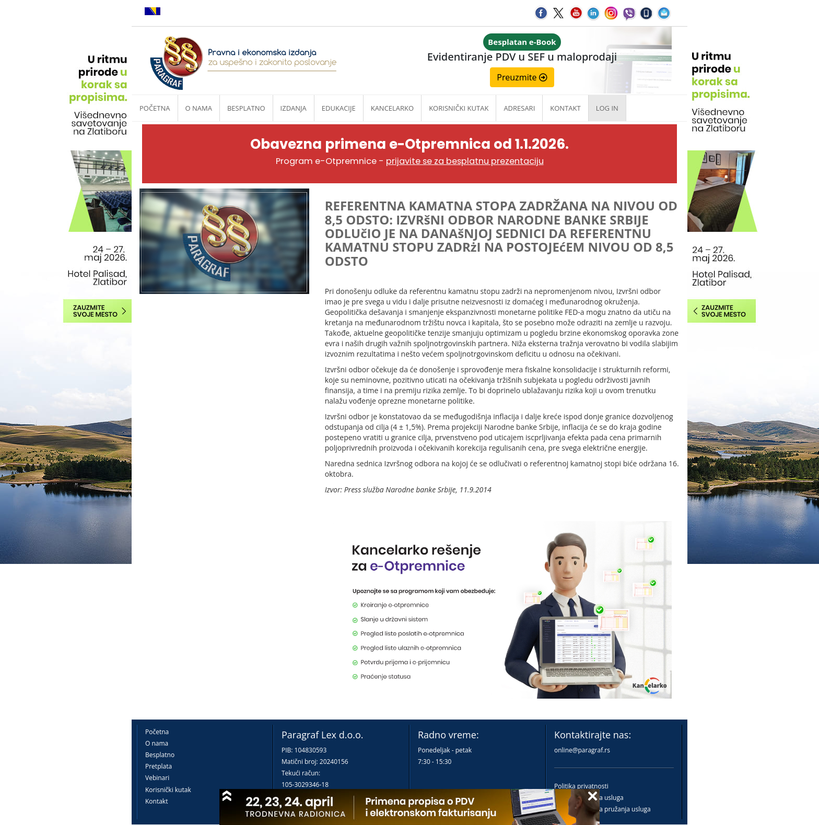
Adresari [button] (519, 108)
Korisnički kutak (168, 789)
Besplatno (246, 108)
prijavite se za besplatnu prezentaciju (465, 161)
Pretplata (158, 766)
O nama (198, 108)
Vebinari (157, 777)
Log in (607, 108)
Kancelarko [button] (392, 108)
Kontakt (156, 801)
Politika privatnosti (581, 786)
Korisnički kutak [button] (458, 108)
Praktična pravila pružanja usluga (602, 809)
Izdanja (293, 108)
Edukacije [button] (339, 108)
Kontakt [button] (565, 108)
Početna (154, 108)
